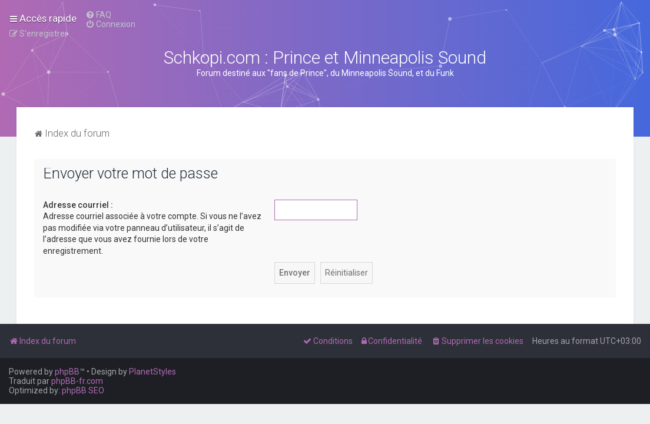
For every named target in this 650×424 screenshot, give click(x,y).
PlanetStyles (152, 371)
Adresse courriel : (78, 205)
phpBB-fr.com (77, 381)
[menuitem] (98, 14)
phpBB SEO (83, 390)
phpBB (67, 371)
